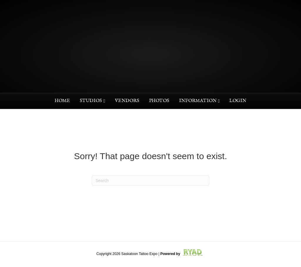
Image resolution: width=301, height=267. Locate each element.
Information (198, 101)
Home (62, 101)
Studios (91, 101)
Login (237, 101)
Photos (159, 101)
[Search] (150, 181)
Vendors (127, 101)
